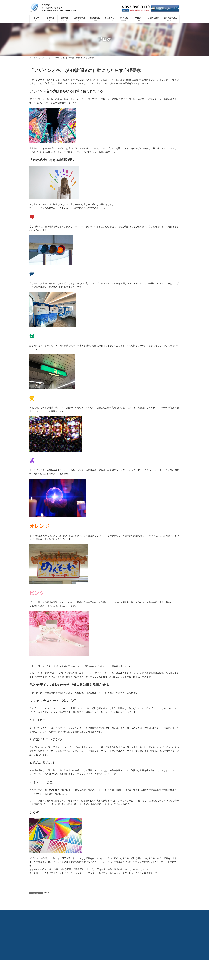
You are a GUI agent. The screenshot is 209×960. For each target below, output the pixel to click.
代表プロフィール (119, 912)
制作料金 (39, 912)
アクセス (134, 912)
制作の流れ (77, 912)
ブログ (46, 893)
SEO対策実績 (63, 912)
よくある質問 (157, 912)
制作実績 (50, 912)
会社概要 (104, 912)
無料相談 (170, 912)
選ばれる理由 (91, 912)
